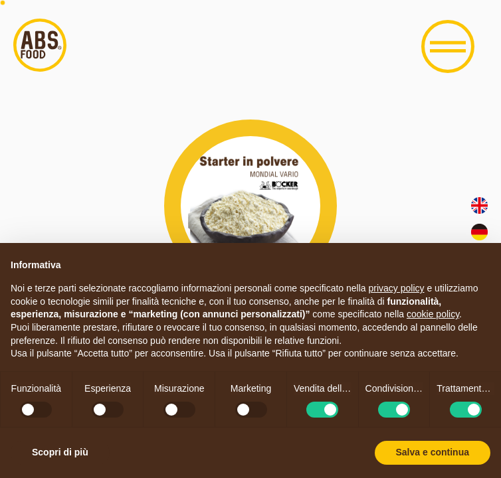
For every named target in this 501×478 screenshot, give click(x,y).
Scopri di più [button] (60, 452)
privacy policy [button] (397, 288)
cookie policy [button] (433, 314)
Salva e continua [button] (432, 452)
